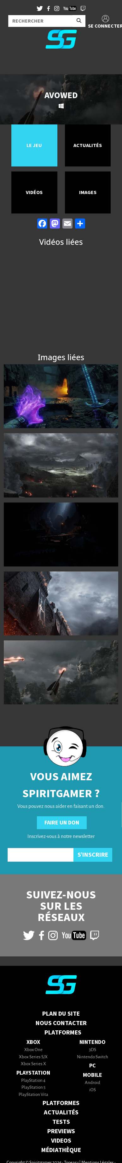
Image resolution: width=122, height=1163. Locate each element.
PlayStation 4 (33, 1080)
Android (92, 1083)
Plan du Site (61, 1013)
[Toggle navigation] (13, 64)
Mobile (92, 1075)
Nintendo (92, 1042)
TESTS (61, 1122)
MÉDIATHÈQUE (61, 1150)
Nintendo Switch (92, 1057)
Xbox (33, 1042)
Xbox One (33, 1050)
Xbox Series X (33, 1064)
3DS (92, 1050)
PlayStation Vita (33, 1094)
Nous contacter (61, 1023)
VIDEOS (61, 1140)
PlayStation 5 (33, 1087)
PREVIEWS (61, 1131)
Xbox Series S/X (33, 1057)
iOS (92, 1090)
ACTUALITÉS (61, 1112)
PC (92, 1066)
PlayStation (33, 1073)
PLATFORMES (61, 1103)
